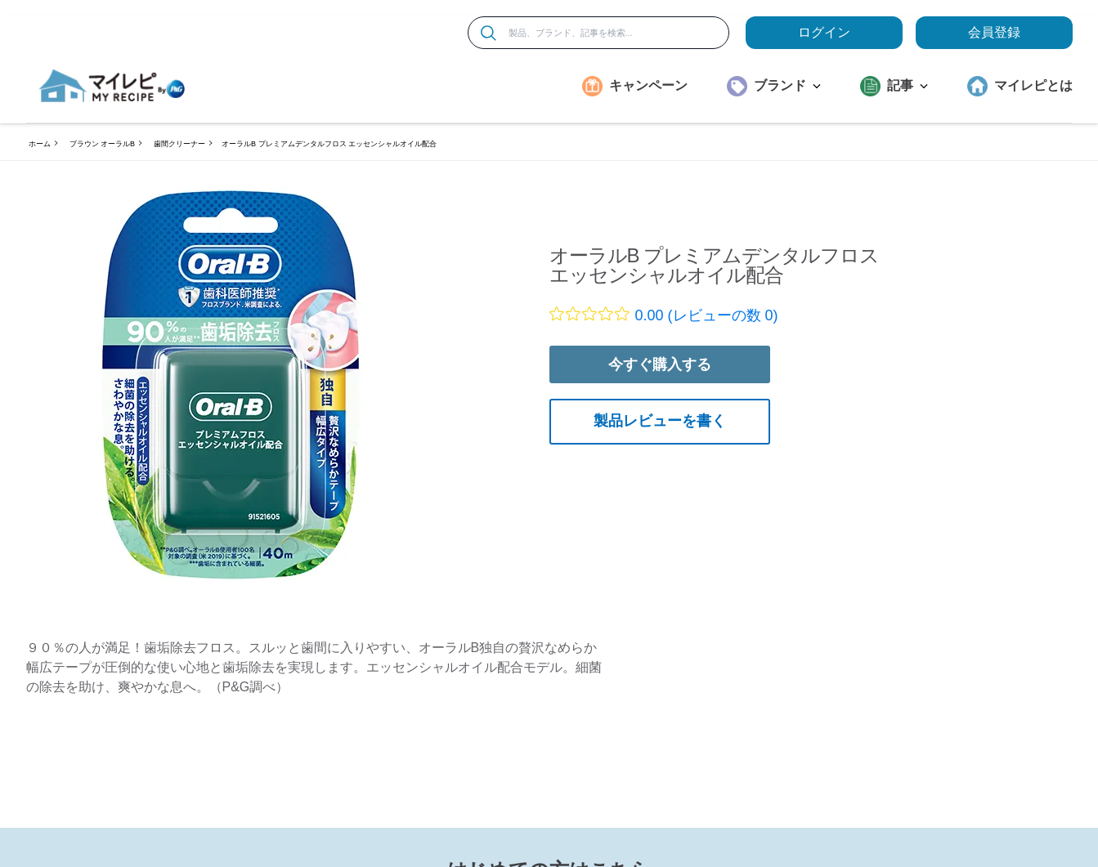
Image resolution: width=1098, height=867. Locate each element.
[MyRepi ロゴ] (112, 85)
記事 (907, 85)
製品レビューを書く (660, 421)
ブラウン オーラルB (102, 144)
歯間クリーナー (179, 144)
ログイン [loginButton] (824, 32)
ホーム (40, 144)
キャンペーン (648, 85)
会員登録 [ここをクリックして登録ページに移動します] (994, 32)
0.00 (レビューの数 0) (706, 315)
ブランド (787, 85)
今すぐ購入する (659, 364)
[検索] (488, 33)
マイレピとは (1033, 85)
